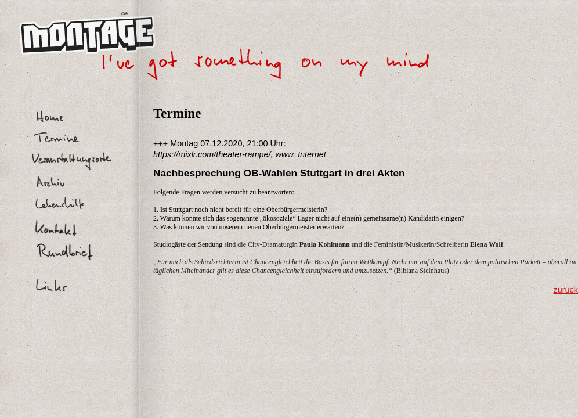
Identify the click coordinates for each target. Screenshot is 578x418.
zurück (566, 289)
